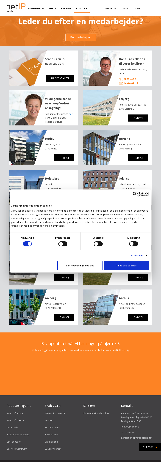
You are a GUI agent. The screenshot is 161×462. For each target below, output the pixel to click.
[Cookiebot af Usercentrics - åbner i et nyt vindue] (135, 194)
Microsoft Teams (15, 410)
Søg (137, 8)
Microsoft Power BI (55, 403)
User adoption (14, 431)
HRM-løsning (51, 424)
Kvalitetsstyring (52, 417)
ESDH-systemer (53, 438)
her (70, 103)
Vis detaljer (136, 255)
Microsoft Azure (15, 403)
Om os (52, 8)
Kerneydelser (36, 8)
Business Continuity (17, 438)
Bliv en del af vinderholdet (96, 403)
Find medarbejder (80, 27)
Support (125, 8)
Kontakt (81, 8)
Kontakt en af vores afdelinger (136, 427)
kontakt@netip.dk (130, 416)
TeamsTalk (12, 417)
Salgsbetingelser (61, 456)
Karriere (66, 8)
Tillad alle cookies (126, 265)
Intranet (49, 410)
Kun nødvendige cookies (80, 265)
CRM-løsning (51, 431)
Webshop (110, 8)
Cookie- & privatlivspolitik (99, 456)
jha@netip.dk (131, 73)
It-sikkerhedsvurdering (18, 424)
